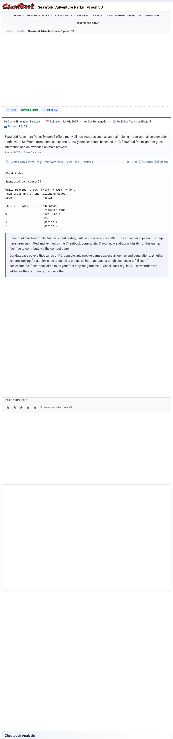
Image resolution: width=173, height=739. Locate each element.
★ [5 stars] (35, 322)
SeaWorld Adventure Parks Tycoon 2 (33, 657)
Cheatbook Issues (37, 15)
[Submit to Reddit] (41, 291)
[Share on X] (29, 291)
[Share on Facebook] (18, 291)
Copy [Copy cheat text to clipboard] (24, 302)
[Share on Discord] (52, 291)
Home (17, 15)
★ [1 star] (8, 322)
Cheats (97, 15)
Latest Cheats (63, 15)
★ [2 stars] (14, 322)
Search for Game (87, 23)
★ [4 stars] (28, 322)
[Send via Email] (85, 291)
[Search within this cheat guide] (66, 162)
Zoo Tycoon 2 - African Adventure (31, 672)
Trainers (83, 15)
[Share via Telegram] (74, 291)
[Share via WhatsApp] (63, 291)
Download (152, 15)
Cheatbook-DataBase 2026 (124, 15)
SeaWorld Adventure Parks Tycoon (32, 665)
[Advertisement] (86, 70)
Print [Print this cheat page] (42, 302)
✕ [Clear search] (128, 161)
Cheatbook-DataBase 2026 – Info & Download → (37, 563)
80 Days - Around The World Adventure (35, 680)
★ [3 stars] (21, 322)
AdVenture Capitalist (22, 687)
